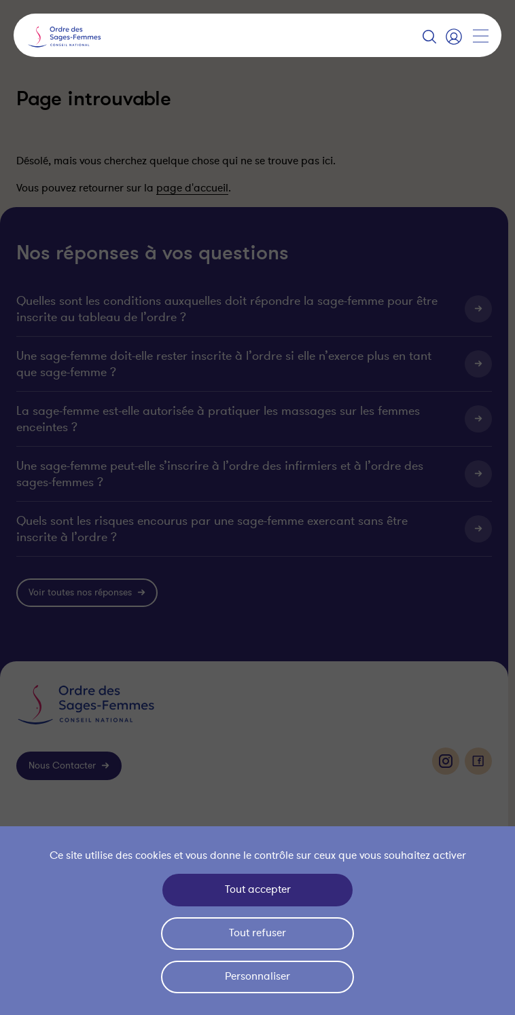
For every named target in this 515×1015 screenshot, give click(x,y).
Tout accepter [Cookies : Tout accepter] (258, 889)
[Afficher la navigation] (480, 36)
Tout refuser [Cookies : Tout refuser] (257, 932)
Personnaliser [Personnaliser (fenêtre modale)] (257, 976)
